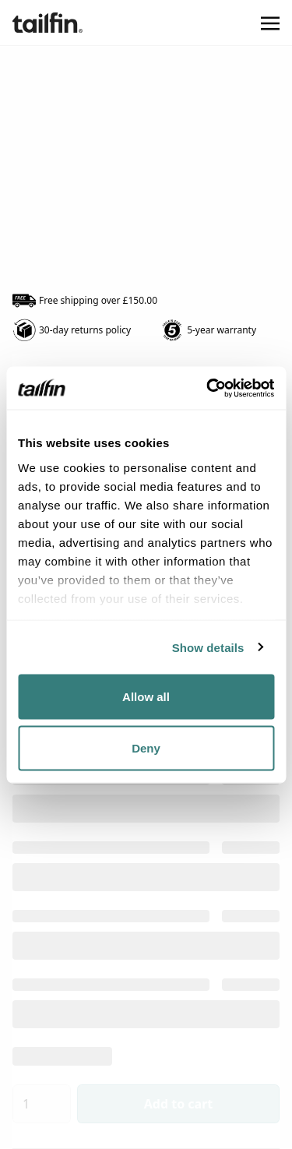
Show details (208, 647)
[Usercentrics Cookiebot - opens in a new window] (208, 388)
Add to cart (178, 1103)
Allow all (146, 696)
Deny (146, 747)
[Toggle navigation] (270, 22)
